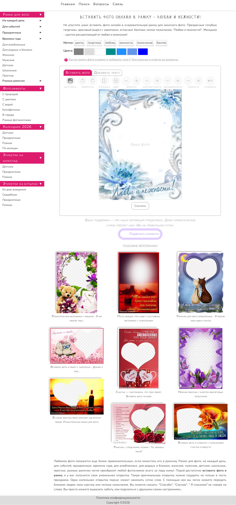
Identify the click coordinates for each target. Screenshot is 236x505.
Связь (118, 4)
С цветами (9, 99)
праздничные (82, 466)
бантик (161, 43)
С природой (10, 94)
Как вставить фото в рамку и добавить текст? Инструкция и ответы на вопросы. (124, 60)
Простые (8, 75)
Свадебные (9, 194)
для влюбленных (125, 466)
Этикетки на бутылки (20, 183)
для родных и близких (154, 466)
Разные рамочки (13, 81)
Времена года (11, 39)
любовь (110, 43)
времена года (102, 466)
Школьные (9, 70)
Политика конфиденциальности (118, 498)
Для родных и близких (17, 50)
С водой (7, 104)
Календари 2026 (17, 126)
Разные (7, 143)
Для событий (11, 26)
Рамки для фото (189, 461)
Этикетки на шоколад (13, 158)
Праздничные (11, 32)
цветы (79, 43)
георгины (94, 43)
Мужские (8, 60)
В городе (8, 115)
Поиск (84, 4)
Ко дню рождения (14, 189)
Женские (8, 55)
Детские (7, 65)
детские (204, 466)
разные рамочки (79, 471)
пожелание (145, 43)
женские (177, 466)
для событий (62, 466)
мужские (191, 466)
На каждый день (13, 20)
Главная (68, 4)
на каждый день (214, 461)
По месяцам (10, 148)
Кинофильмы (11, 110)
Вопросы (101, 4)
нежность (126, 43)
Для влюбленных (13, 44)
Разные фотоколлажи (16, 120)
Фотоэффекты (14, 88)
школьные (218, 466)
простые (59, 471)
